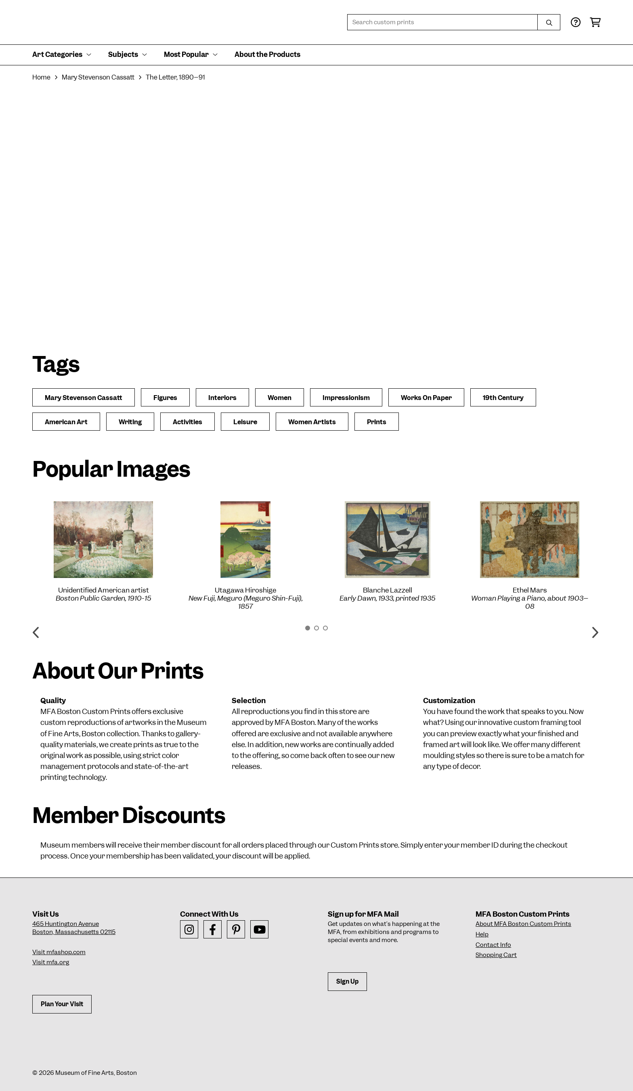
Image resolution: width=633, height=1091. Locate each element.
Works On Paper (426, 398)
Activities (187, 422)
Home (41, 77)
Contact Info (493, 945)
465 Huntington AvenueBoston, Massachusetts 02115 (73, 928)
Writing (130, 422)
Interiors (222, 398)
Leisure (245, 422)
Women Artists (312, 422)
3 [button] (325, 628)
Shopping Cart (496, 955)
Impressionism (346, 398)
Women (279, 398)
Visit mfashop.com (59, 952)
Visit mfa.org (50, 962)
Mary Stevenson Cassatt (98, 77)
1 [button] (307, 628)
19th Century (503, 398)
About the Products (267, 54)
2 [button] (316, 628)
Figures (165, 398)
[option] (103, 551)
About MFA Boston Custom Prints (523, 924)
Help (482, 934)
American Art (66, 422)
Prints (376, 422)
